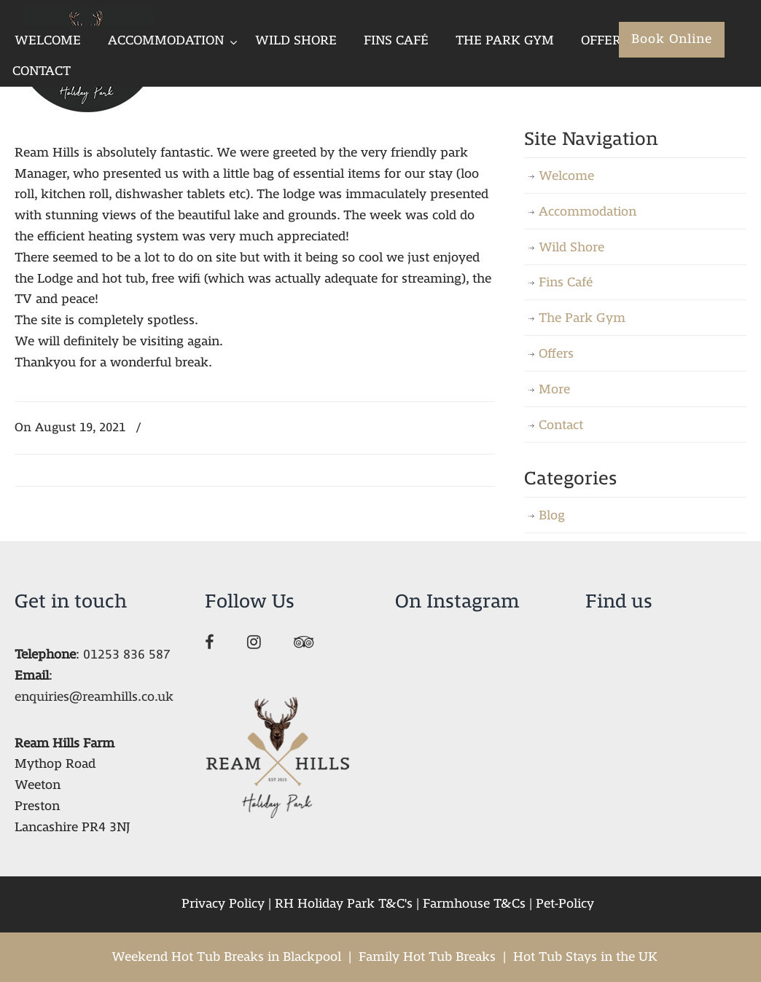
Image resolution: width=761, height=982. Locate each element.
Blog (552, 515)
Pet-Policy (565, 904)
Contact (561, 425)
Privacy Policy (223, 904)
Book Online (671, 39)
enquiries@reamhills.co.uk (94, 697)
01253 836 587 (127, 654)
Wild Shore (571, 247)
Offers (556, 354)
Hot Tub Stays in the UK (585, 957)
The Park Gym (582, 318)
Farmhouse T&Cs (474, 904)
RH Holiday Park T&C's (344, 904)
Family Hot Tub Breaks (427, 957)
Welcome (566, 176)
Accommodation (587, 212)
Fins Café (566, 282)
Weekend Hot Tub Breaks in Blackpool (226, 957)
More (554, 389)
